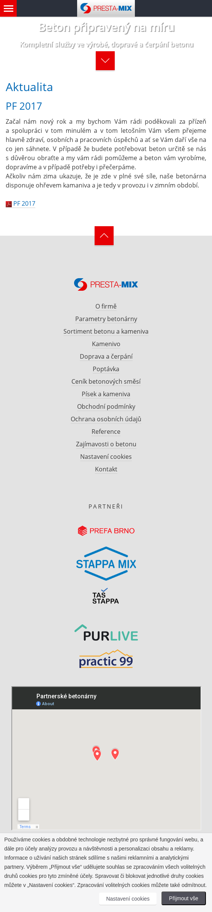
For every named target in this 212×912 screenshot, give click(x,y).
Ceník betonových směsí (106, 381)
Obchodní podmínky (106, 406)
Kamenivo (106, 344)
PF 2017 (20, 203)
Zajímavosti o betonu (106, 444)
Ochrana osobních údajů (106, 419)
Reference (106, 431)
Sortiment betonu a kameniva (106, 331)
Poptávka (106, 369)
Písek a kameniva (106, 394)
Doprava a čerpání (106, 356)
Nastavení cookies (106, 456)
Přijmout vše (183, 898)
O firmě (106, 306)
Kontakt (106, 469)
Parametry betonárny (106, 319)
